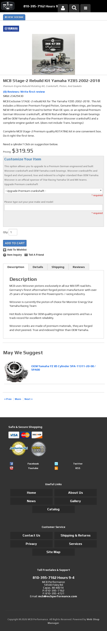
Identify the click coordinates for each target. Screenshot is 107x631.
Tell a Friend (36, 254)
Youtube (33, 468)
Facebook (33, 463)
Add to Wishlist (16, 249)
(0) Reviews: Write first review (24, 91)
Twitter (78, 463)
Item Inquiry (14, 254)
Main (18, 399)
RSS (77, 468)
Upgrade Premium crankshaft (21, 184)
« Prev (8, 399)
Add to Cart (15, 243)
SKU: (6, 96)
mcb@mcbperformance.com (57, 596)
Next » (28, 399)
